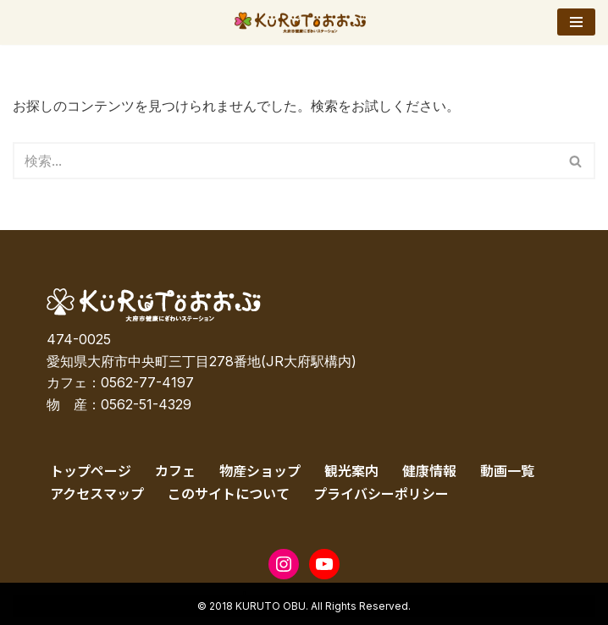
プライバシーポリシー (381, 493)
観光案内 (351, 470)
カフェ (175, 470)
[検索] (285, 160)
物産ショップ (260, 470)
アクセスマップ (97, 493)
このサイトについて (229, 493)
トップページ (90, 470)
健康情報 (429, 470)
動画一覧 (507, 470)
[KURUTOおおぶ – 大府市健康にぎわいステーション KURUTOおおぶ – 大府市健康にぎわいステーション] (304, 22)
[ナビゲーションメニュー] (576, 22)
